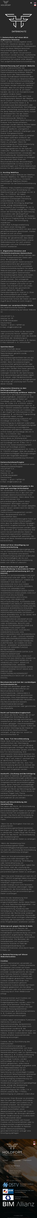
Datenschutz (16, 1160)
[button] (31, 3)
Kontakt (5, 1160)
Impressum (27, 1160)
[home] (6, 3)
